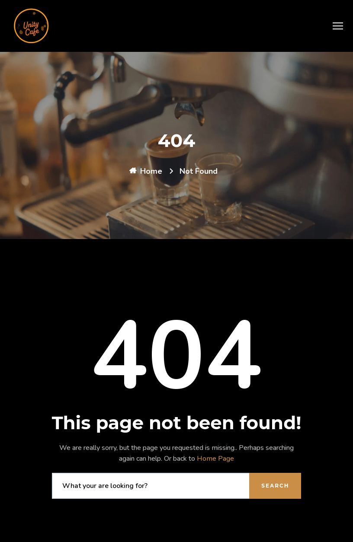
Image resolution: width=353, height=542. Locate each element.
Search (275, 485)
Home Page (215, 458)
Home (151, 171)
